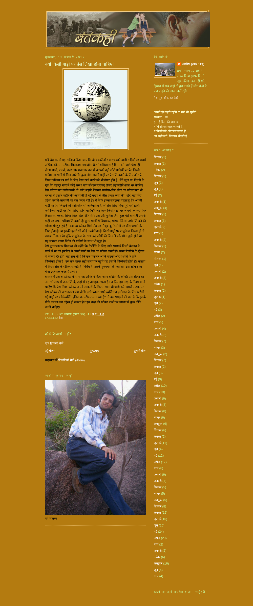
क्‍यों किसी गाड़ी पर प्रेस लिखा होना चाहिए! (79, 64)
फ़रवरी (157, 271)
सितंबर (157, 157)
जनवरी (158, 201)
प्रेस (61, 317)
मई (155, 195)
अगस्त (157, 163)
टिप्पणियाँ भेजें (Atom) (71, 360)
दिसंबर (157, 246)
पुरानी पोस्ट (140, 351)
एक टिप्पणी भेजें (54, 343)
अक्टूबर (158, 208)
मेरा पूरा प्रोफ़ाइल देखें (166, 97)
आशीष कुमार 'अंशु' (193, 63)
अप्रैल (157, 316)
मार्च (156, 233)
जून (156, 182)
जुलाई (157, 227)
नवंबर (157, 170)
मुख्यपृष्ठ (94, 351)
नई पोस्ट (49, 351)
